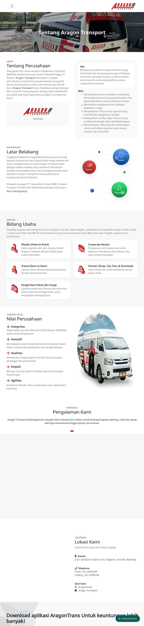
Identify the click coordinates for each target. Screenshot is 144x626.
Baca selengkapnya (17, 191)
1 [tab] (72, 431)
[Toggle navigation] (12, 6)
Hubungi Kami (128, 618)
